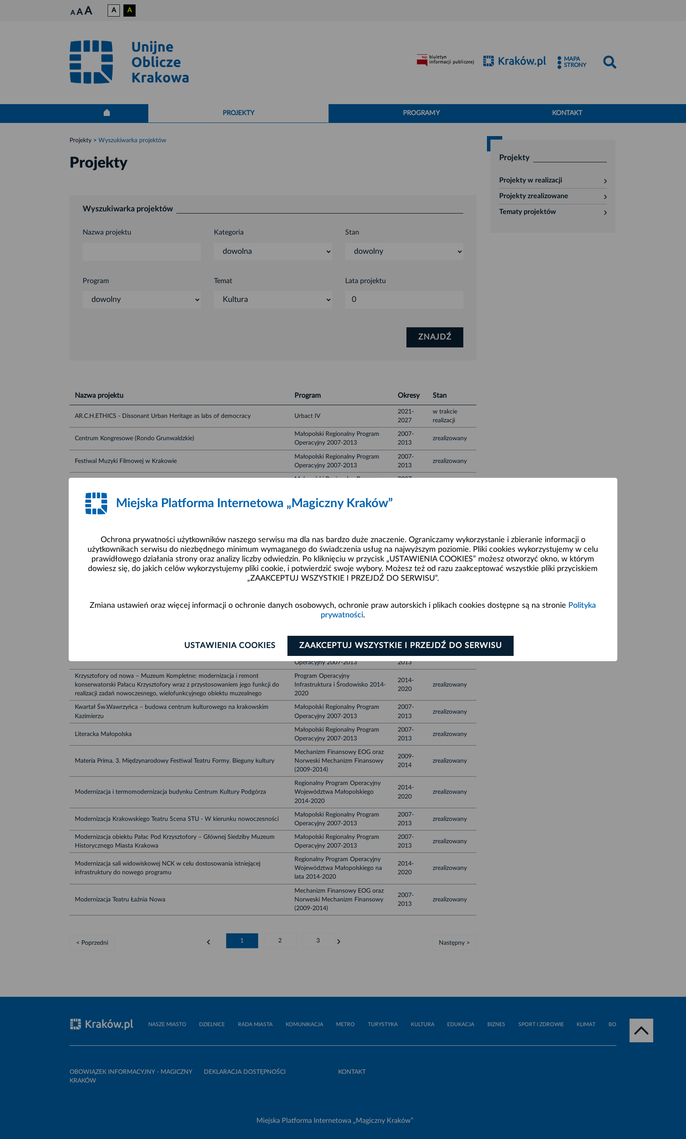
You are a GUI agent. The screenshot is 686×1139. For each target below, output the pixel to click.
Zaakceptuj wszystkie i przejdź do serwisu (400, 646)
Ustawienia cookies (230, 646)
